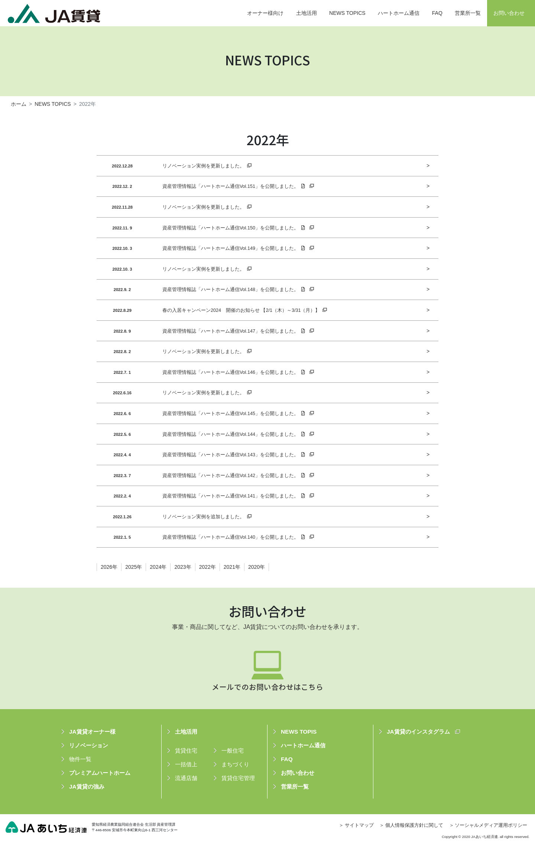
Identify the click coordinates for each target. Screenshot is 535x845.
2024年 (158, 567)
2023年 (182, 567)
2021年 (232, 567)
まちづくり (235, 764)
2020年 (256, 567)
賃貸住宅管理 (238, 778)
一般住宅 (232, 750)
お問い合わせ (509, 13)
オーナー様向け (265, 13)
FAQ (437, 13)
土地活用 (306, 13)
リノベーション (88, 745)
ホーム (18, 104)
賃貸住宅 (186, 750)
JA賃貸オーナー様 (92, 731)
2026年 (109, 567)
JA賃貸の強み (86, 786)
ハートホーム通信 (398, 13)
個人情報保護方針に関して (414, 825)
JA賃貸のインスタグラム (418, 731)
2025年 (133, 567)
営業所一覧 (468, 13)
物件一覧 (80, 759)
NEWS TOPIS (299, 731)
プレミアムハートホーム (99, 773)
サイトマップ (359, 825)
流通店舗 (186, 778)
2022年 (207, 567)
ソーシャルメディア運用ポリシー (491, 825)
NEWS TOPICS (347, 13)
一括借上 (186, 764)
